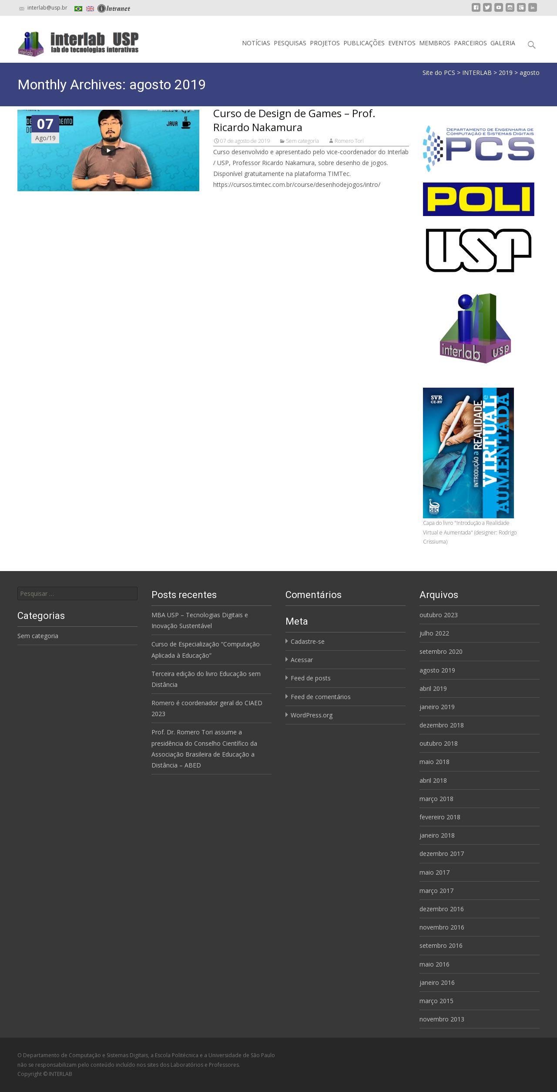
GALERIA (502, 43)
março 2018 (436, 798)
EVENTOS (402, 43)
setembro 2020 (441, 651)
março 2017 (436, 890)
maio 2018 (434, 761)
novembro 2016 (441, 927)
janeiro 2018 (437, 835)
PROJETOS (325, 43)
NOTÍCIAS (256, 43)
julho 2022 (434, 633)
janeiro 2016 (437, 982)
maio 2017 (434, 872)
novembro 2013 (441, 1019)
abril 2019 (433, 688)
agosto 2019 (437, 670)
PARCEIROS (470, 43)
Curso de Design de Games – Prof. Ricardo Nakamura (294, 120)
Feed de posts (311, 678)
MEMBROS (434, 43)
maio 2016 (434, 964)
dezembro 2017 (441, 853)
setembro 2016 (441, 945)
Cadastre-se (308, 641)
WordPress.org (311, 715)
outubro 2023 (438, 615)
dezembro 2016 (441, 909)
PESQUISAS (290, 43)
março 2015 (436, 1001)
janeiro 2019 (437, 707)
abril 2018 (433, 780)
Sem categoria (302, 141)
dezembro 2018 (441, 725)
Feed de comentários (321, 697)
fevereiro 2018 (439, 817)
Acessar (302, 660)
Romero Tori (349, 141)
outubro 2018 (438, 743)
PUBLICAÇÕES (364, 43)
